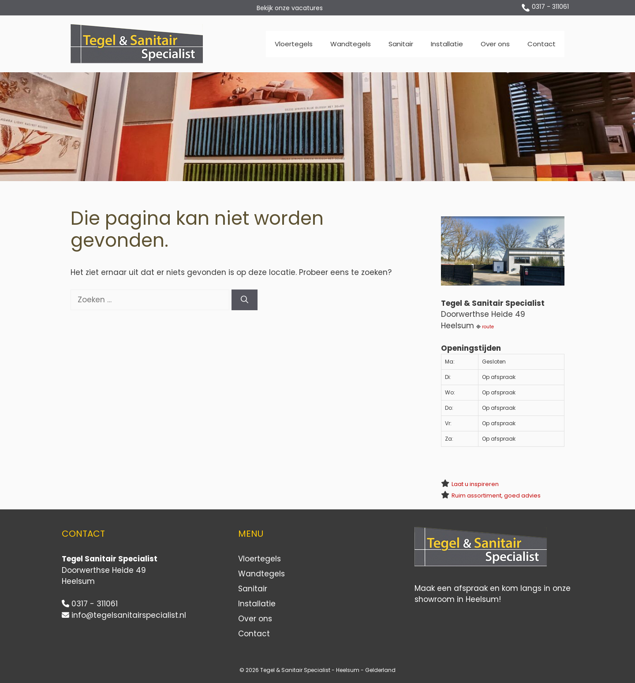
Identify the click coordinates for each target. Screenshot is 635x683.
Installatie (447, 43)
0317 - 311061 (550, 6)
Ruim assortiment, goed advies (496, 495)
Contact (541, 43)
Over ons (495, 43)
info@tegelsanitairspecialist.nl (128, 615)
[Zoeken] (245, 300)
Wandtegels (350, 43)
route (488, 326)
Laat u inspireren (475, 484)
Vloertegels (294, 43)
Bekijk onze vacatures (290, 8)
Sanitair (400, 43)
